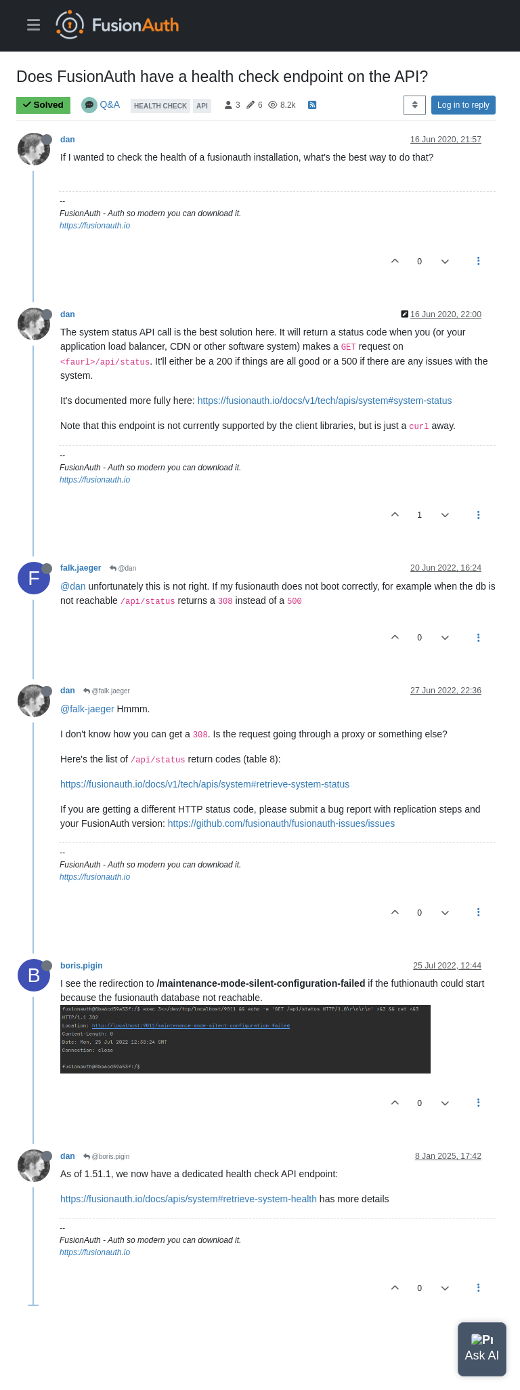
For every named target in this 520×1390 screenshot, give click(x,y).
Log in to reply (463, 105)
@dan (123, 568)
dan (67, 139)
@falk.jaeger (106, 691)
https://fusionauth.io (95, 225)
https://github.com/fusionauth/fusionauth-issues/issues (281, 823)
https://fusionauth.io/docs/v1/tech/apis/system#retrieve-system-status (204, 784)
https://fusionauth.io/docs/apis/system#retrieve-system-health (188, 1198)
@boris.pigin (106, 1156)
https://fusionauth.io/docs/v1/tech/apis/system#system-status (325, 400)
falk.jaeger (81, 568)
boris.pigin (81, 965)
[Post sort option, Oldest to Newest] (415, 105)
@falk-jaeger (87, 708)
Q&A (110, 104)
